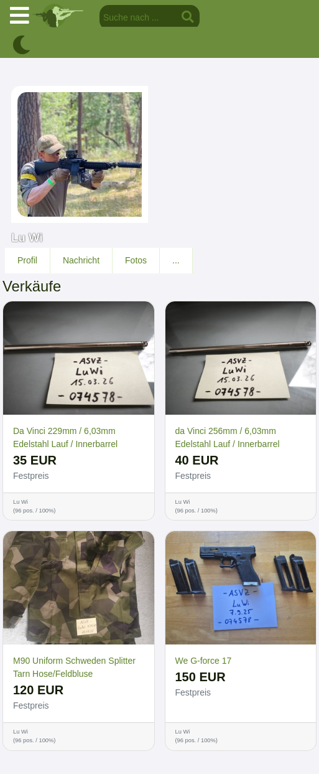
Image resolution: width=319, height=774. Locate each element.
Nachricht (81, 260)
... (176, 260)
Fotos (136, 260)
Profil (27, 260)
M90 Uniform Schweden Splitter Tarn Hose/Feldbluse (74, 667)
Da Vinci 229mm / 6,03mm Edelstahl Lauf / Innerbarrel (65, 437)
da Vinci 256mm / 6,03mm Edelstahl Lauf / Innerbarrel (227, 437)
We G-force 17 (203, 661)
